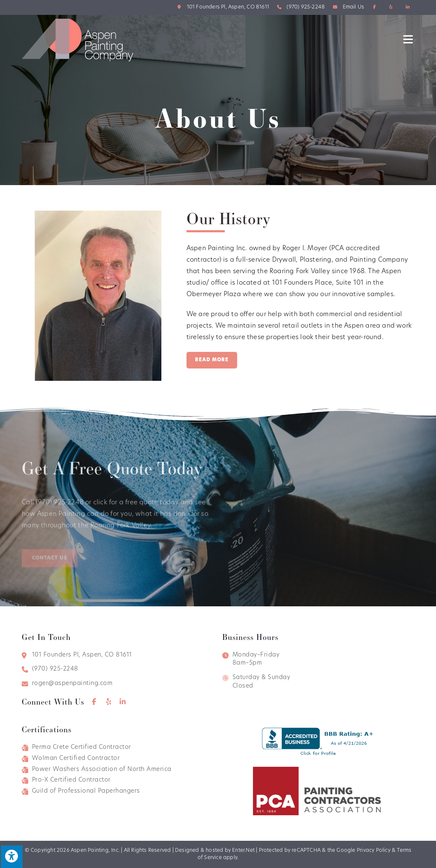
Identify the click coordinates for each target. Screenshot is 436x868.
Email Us (353, 7)
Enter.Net (243, 850)
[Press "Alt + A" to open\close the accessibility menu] (11, 856)
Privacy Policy (373, 850)
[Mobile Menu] (408, 40)
